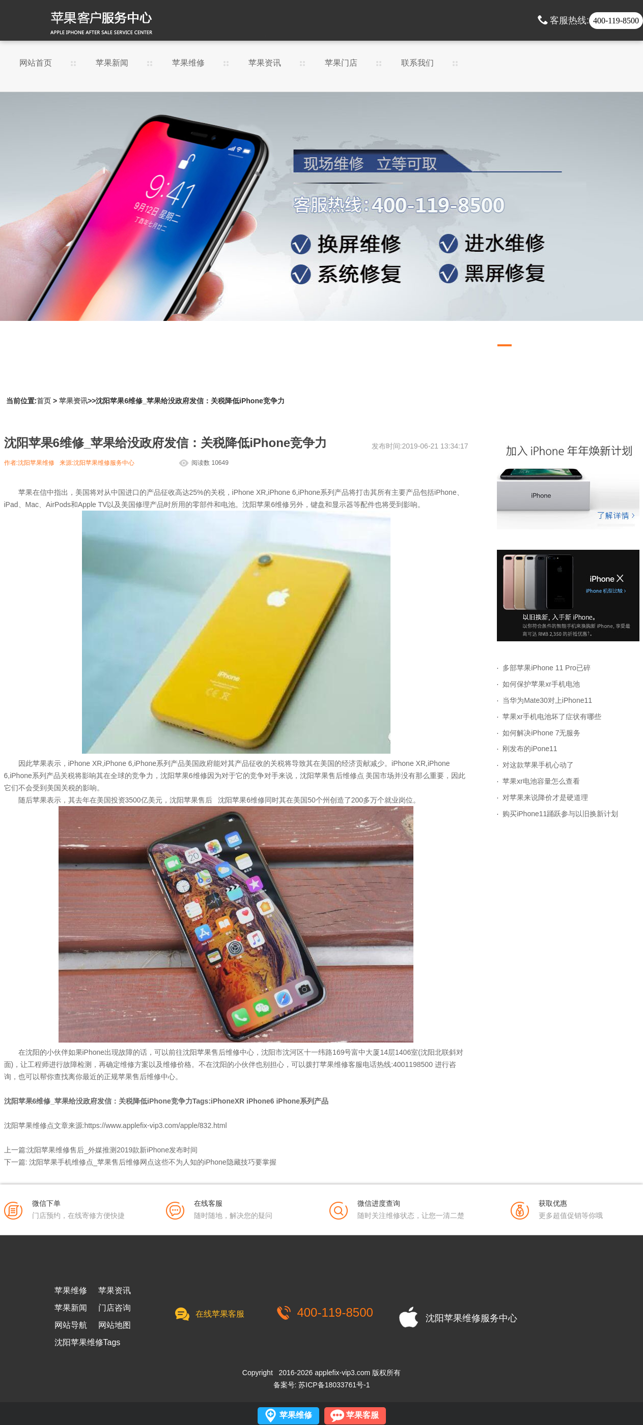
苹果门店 (341, 63)
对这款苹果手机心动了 (538, 765)
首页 (44, 401)
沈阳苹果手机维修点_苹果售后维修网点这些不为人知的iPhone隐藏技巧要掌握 (152, 1162)
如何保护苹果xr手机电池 (541, 684)
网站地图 (114, 1325)
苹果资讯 (264, 63)
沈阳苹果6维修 (265, 504)
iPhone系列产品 (302, 1101)
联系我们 (417, 63)
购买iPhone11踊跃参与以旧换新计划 (560, 814)
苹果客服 (362, 1415)
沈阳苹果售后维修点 (332, 775)
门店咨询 (114, 1308)
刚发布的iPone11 (529, 749)
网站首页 (35, 63)
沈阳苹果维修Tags (87, 1343)
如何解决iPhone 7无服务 (541, 733)
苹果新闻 (112, 63)
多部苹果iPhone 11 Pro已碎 (546, 668)
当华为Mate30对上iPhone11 (547, 700)
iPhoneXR (227, 1101)
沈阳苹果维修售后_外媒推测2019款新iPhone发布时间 (112, 1150)
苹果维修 (188, 63)
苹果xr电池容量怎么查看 (541, 781)
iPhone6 (260, 1101)
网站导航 (70, 1325)
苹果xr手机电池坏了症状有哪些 (551, 716)
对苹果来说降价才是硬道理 (545, 797)
